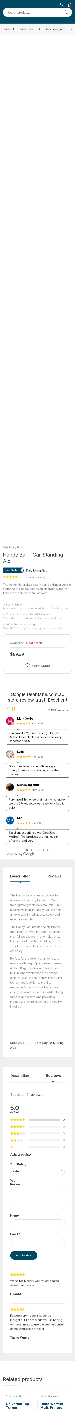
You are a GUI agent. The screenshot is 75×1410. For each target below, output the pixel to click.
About (29, 1360)
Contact (31, 1354)
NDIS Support (11, 1354)
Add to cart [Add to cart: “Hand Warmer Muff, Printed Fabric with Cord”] (65, 1251)
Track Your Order (60, 1348)
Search (66, 12)
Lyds (20, 560)
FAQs (29, 1365)
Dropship (54, 1365)
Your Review (15, 990)
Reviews (54, 685)
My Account (56, 1360)
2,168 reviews (58, 519)
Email (15, 1042)
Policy (7, 1385)
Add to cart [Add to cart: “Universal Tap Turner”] (31, 1251)
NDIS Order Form (14, 1348)
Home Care (26, 29)
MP (19, 626)
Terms (7, 1391)
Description (20, 685)
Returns (8, 1379)
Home (7, 29)
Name (15, 1024)
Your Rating (18, 972)
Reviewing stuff (28, 593)
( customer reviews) (32, 385)
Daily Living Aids (55, 29)
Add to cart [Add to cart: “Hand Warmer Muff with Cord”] (65, 1309)
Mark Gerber (26, 526)
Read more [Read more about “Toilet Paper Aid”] (31, 1309)
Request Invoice (36, 1348)
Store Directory (58, 1354)
